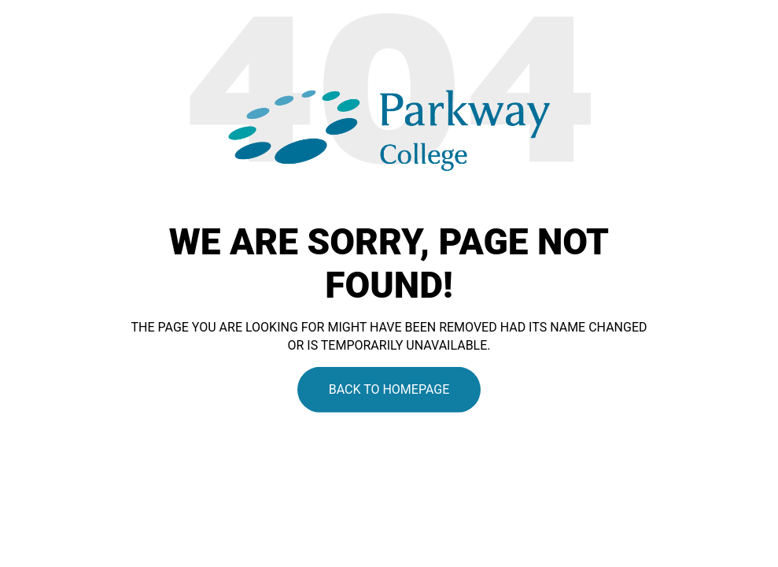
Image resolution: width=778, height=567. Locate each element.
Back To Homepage (389, 389)
